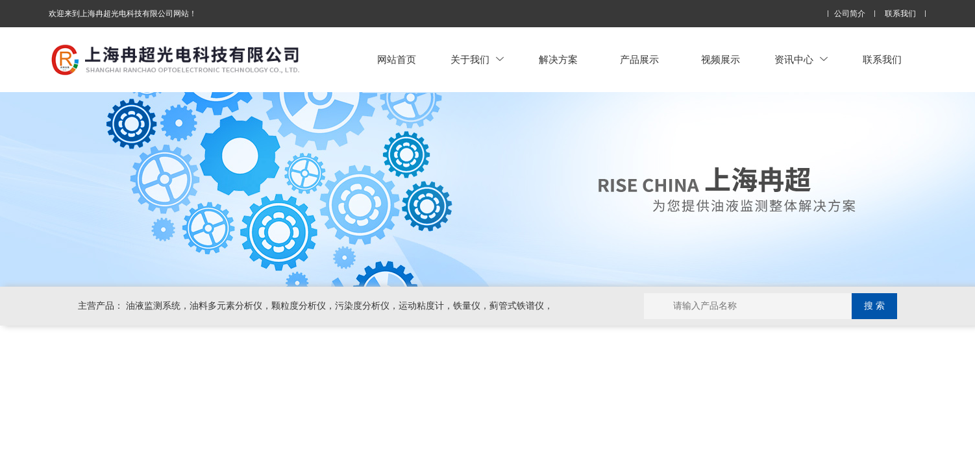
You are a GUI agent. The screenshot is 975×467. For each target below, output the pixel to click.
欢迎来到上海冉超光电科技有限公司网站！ (123, 13)
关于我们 (477, 59)
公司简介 (849, 14)
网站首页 (396, 59)
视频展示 (720, 59)
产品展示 (639, 59)
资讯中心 (801, 59)
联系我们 (900, 14)
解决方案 (558, 59)
